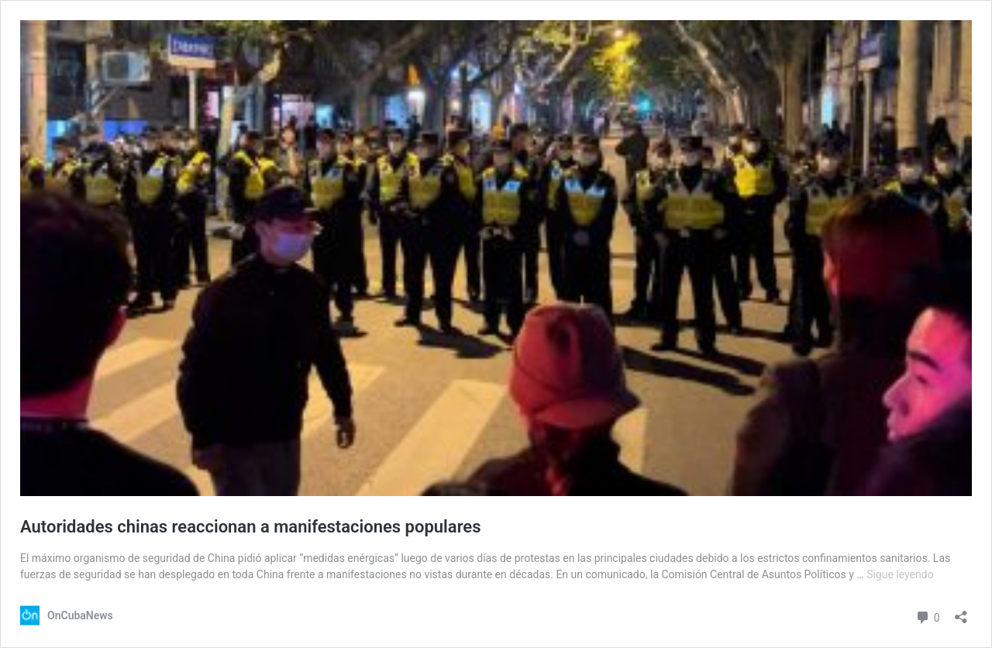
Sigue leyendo (900, 574)
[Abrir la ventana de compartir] (961, 612)
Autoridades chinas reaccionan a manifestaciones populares (250, 526)
